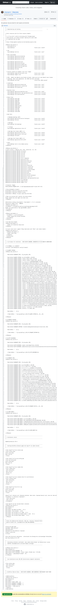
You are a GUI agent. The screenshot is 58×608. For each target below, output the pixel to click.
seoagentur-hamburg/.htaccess (15, 14)
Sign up (52, 2)
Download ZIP (53, 18)
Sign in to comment (46, 594)
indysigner (7, 12)
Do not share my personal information (29, 602)
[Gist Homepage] (7, 2)
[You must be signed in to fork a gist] (54, 12)
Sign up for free (7, 594)
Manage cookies (43, 600)
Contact (37, 600)
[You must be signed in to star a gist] (47, 12)
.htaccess (15, 12)
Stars (20, 18)
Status (24, 600)
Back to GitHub (39, 2)
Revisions (12, 18)
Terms (12, 600)
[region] (29, 308)
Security (20, 600)
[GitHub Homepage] (25, 604)
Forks (28, 18)
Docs (34, 600)
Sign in (47, 2)
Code (4, 18)
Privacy (16, 600)
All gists (32, 2)
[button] (47, 19)
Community (29, 600)
